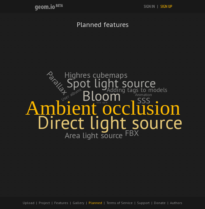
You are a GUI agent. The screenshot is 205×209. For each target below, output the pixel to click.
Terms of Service (119, 203)
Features (61, 203)
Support (143, 203)
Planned (95, 203)
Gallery (78, 203)
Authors (176, 203)
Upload (28, 203)
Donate (160, 203)
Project (44, 203)
